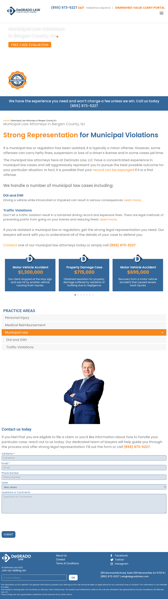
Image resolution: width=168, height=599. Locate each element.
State (5, 482)
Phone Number (10, 473)
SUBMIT (8, 534)
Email (6, 463)
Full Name (8, 454)
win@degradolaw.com (135, 576)
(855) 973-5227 (64, 7)
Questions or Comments (16, 492)
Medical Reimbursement (25, 325)
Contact (10, 245)
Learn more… (133, 200)
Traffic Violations (20, 347)
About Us (61, 555)
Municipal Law (84, 332)
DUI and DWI (16, 339)
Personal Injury (17, 317)
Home (6, 120)
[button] (161, 13)
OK (73, 577)
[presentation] (27, 521)
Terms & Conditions (67, 563)
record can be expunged (113, 170)
